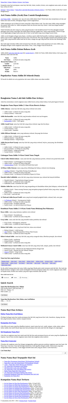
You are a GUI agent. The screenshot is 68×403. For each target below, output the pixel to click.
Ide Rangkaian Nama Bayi (10, 332)
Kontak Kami (32, 400)
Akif (5, 232)
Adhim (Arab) (4, 263)
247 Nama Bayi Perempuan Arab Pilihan (15, 366)
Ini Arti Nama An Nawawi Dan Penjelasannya (17, 393)
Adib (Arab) (29, 263)
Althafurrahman (8, 165)
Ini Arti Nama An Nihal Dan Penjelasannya (16, 385)
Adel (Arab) (14, 261)
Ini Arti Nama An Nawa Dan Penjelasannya (16, 397)
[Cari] (65, 353)
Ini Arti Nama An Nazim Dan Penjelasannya (16, 386)
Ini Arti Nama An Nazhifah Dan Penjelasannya (17, 389)
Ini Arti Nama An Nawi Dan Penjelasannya (16, 391)
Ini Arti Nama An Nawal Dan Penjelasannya (16, 394)
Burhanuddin (8, 121)
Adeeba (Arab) (5, 261)
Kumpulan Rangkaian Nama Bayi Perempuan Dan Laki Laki (21, 374)
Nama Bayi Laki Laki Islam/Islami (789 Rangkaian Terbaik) (21, 363)
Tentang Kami (23, 400)
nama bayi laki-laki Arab (16, 53)
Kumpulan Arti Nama (8, 323)
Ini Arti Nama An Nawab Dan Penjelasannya (17, 396)
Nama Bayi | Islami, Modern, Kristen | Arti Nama (15, 2)
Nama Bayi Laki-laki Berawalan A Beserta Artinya (29, 10)
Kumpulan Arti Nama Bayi (12, 376)
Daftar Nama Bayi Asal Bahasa (12, 314)
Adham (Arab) (30, 261)
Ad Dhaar (7, 171)
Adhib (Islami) (58, 261)
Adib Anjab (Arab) (6, 265)
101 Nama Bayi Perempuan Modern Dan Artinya (18, 372)
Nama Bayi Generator (8, 341)
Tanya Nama (10, 10)
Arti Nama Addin (6, 19)
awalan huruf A (30, 53)
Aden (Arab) (22, 261)
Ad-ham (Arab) (49, 261)
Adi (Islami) (22, 263)
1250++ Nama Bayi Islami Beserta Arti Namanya (18, 364)
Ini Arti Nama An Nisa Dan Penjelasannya (16, 383)
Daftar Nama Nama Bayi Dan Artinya (15, 371)
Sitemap (3, 10)
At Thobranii (8, 200)
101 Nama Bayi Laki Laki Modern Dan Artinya (17, 369)
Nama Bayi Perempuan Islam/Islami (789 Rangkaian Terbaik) (21, 361)
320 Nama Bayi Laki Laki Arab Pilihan (15, 368)
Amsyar (6, 252)
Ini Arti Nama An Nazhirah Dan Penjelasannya (17, 388)
